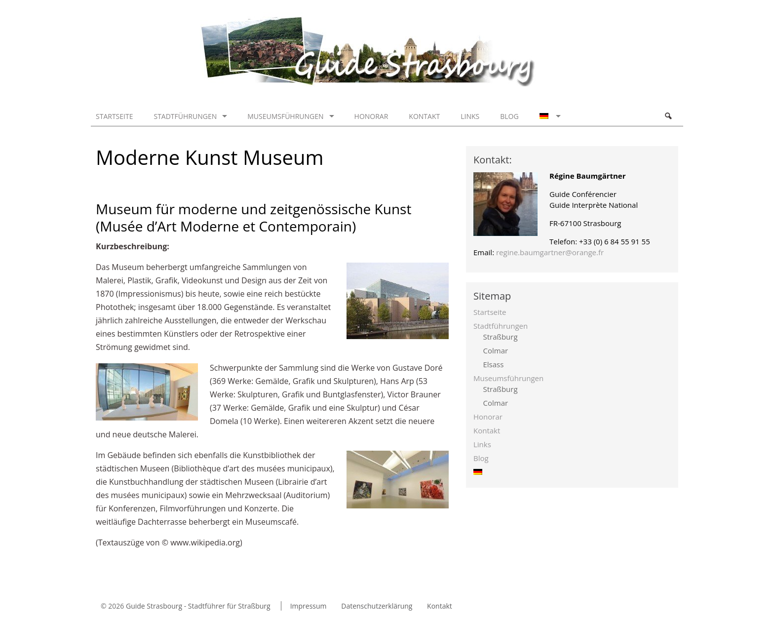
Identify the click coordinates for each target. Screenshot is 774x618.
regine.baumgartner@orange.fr (550, 252)
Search (668, 116)
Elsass (493, 364)
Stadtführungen (185, 116)
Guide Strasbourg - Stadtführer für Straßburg (198, 606)
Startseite (114, 116)
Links (470, 116)
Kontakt (424, 116)
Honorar (371, 116)
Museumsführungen (285, 116)
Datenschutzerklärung (376, 606)
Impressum (308, 606)
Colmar (495, 350)
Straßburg (500, 337)
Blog (509, 116)
